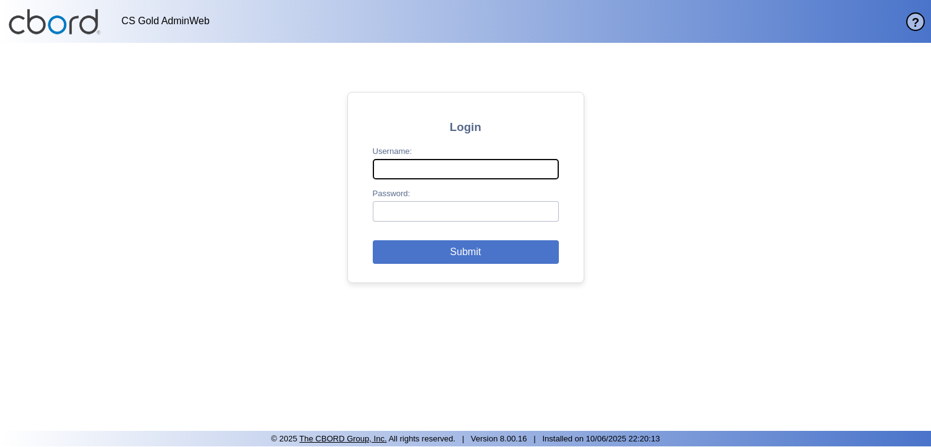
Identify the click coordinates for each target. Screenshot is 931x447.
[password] (466, 211)
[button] (466, 252)
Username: (392, 151)
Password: (392, 193)
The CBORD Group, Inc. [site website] (343, 438)
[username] (466, 169)
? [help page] (915, 22)
